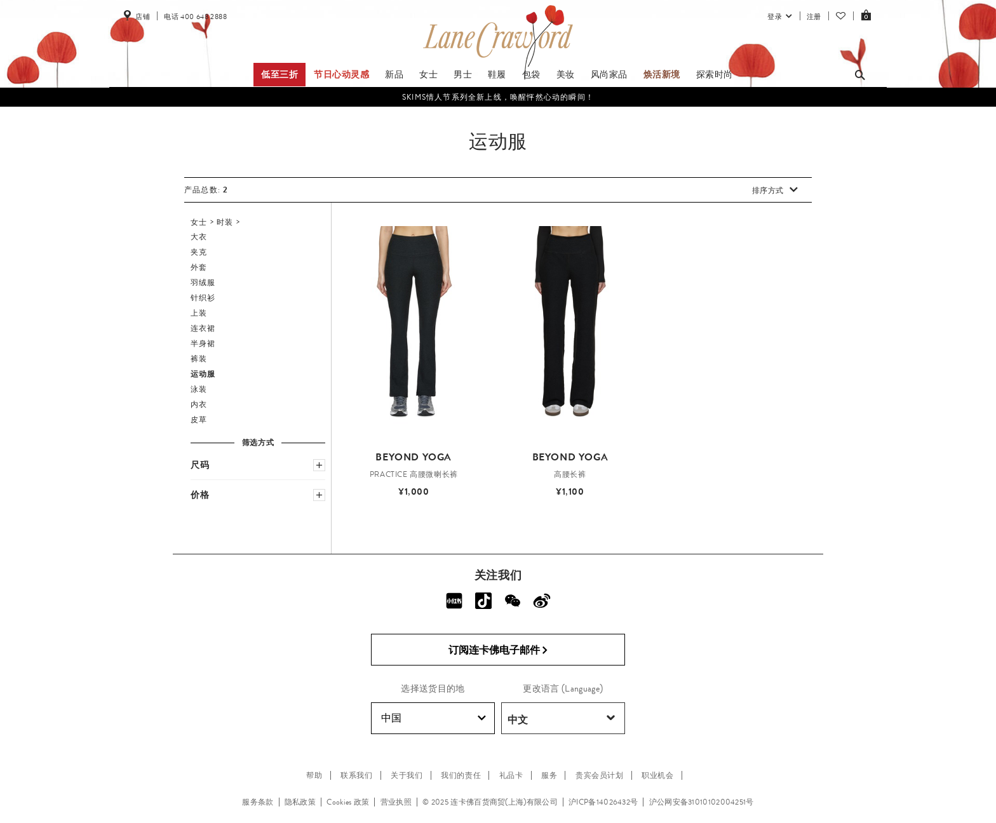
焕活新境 (661, 74)
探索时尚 (714, 74)
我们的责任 (461, 775)
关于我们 (406, 775)
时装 (225, 222)
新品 (394, 74)
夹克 (199, 252)
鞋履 (497, 74)
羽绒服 (203, 282)
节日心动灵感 (342, 74)
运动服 (203, 374)
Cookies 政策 (347, 802)
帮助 (314, 775)
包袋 (531, 74)
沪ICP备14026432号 (603, 802)
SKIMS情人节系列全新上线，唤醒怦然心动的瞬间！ (498, 97)
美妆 (565, 74)
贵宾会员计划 (599, 775)
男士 (463, 74)
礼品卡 (511, 775)
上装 (199, 313)
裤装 (199, 359)
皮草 (199, 419)
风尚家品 (609, 74)
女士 (428, 74)
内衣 (199, 404)
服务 (549, 775)
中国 (433, 718)
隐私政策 (300, 802)
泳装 (199, 389)
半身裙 (203, 343)
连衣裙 (203, 328)
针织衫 (203, 298)
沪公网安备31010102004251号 (701, 802)
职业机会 (657, 775)
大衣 (199, 237)
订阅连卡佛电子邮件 (498, 650)
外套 (199, 267)
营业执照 (396, 802)
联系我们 (356, 775)
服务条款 (257, 802)
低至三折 (279, 74)
